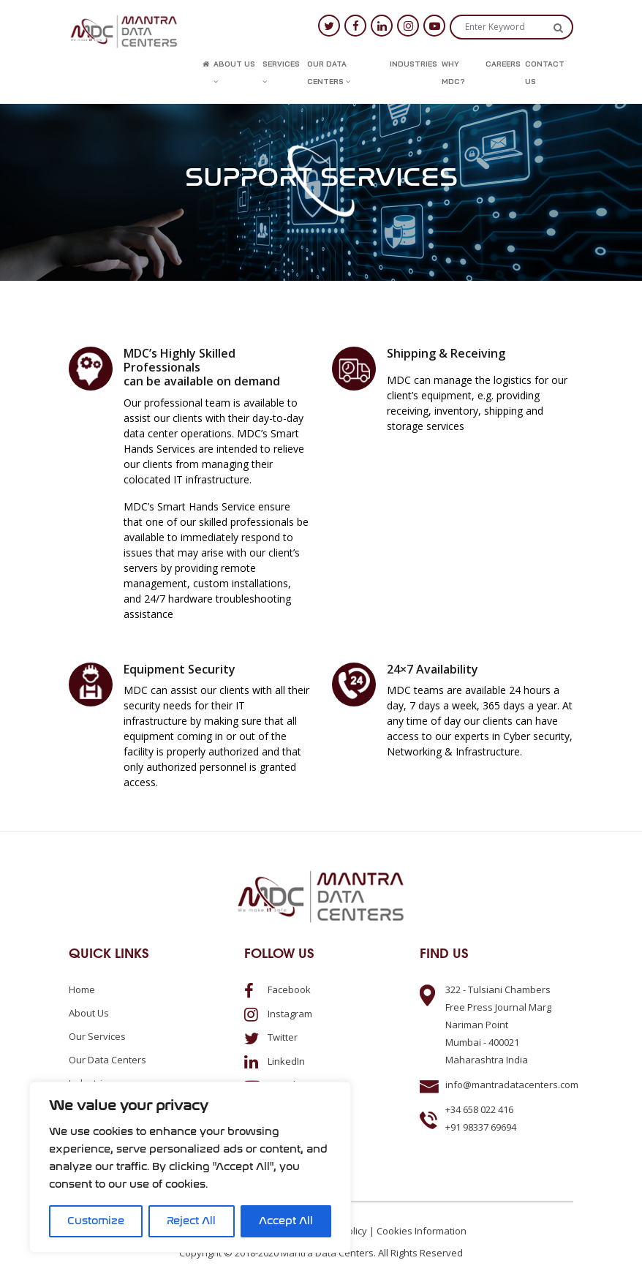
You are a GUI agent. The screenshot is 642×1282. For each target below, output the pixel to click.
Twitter (271, 1037)
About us (234, 72)
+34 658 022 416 (479, 1109)
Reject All (191, 1221)
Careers (503, 64)
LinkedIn (274, 1061)
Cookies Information (422, 1230)
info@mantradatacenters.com (511, 1084)
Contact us (544, 72)
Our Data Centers (328, 72)
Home (82, 989)
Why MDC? (453, 72)
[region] (190, 1167)
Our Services (97, 1036)
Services (281, 72)
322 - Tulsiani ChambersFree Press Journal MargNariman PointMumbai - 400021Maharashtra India (498, 1024)
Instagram (278, 1013)
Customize (95, 1221)
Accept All (286, 1221)
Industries (413, 64)
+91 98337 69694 (480, 1127)
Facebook (277, 989)
